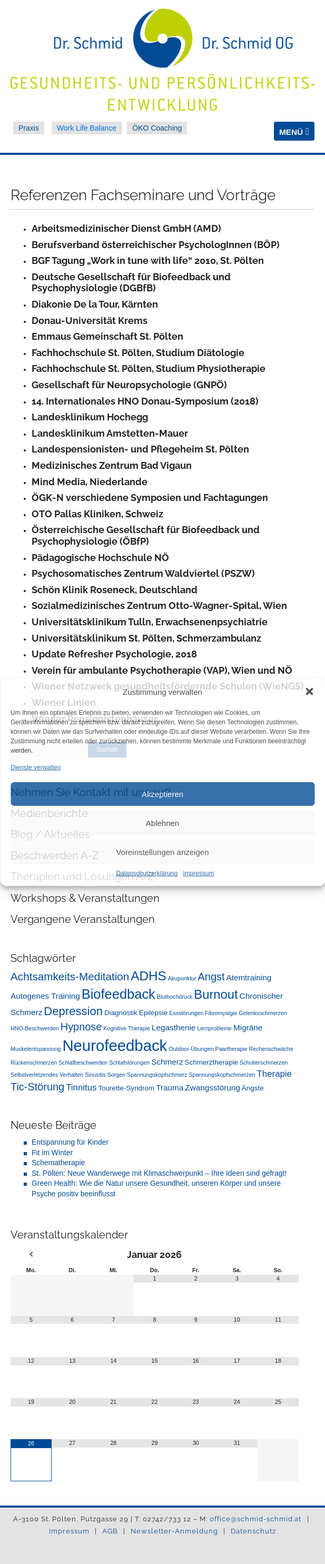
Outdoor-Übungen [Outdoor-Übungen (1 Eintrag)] (191, 1049)
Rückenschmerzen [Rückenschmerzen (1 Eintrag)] (34, 1062)
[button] (309, 691)
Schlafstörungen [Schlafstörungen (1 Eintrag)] (129, 1062)
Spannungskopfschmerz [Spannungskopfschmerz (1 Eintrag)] (157, 1074)
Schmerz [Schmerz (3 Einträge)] (167, 1061)
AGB (111, 1531)
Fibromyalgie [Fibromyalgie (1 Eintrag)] (221, 1013)
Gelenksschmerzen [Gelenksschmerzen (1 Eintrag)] (263, 1013)
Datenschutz (253, 1531)
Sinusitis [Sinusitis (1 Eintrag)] (95, 1074)
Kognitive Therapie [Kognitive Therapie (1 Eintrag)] (126, 1028)
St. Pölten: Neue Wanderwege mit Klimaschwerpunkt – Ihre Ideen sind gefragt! (159, 1173)
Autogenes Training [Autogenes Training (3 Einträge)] (45, 995)
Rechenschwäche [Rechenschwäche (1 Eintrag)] (271, 1049)
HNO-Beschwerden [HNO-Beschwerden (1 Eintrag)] (35, 1028)
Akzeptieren (162, 794)
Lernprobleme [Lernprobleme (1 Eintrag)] (214, 1028)
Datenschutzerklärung (147, 873)
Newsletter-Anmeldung (175, 1531)
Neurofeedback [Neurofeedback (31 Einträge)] (114, 1045)
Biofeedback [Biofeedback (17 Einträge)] (118, 994)
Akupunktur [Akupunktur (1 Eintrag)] (182, 978)
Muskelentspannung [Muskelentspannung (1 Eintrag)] (36, 1049)
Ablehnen (162, 823)
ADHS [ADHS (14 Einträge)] (148, 976)
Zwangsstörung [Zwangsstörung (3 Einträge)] (212, 1087)
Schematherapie (58, 1162)
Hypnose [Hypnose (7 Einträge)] (81, 1026)
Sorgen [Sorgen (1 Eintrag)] (116, 1074)
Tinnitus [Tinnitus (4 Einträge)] (81, 1088)
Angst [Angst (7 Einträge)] (211, 976)
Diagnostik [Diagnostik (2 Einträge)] (120, 1013)
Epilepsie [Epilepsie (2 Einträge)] (153, 1013)
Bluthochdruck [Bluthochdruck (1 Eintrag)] (175, 997)
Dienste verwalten (36, 767)
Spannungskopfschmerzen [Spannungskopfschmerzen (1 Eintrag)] (222, 1074)
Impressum (198, 873)
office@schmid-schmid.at (255, 1519)
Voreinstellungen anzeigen (162, 852)
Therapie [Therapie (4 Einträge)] (274, 1074)
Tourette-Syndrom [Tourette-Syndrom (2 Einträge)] (126, 1088)
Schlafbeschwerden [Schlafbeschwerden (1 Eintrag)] (82, 1062)
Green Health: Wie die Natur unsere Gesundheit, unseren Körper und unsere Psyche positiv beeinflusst (156, 1188)
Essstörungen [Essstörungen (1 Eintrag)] (186, 1013)
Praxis (28, 128)
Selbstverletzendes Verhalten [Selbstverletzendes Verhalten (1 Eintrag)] (47, 1074)
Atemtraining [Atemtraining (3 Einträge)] (248, 977)
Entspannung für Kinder (70, 1142)
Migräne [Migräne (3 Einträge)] (247, 1027)
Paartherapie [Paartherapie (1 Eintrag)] (231, 1049)
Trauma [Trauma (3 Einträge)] (169, 1087)
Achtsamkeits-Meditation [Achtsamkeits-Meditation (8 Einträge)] (70, 976)
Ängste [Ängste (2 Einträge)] (253, 1088)
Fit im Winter (52, 1152)
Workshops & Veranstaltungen (85, 898)
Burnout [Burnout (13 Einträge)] (216, 994)
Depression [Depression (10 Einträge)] (73, 1011)
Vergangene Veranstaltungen (83, 919)
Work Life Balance (86, 128)
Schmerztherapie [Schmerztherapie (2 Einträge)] (212, 1062)
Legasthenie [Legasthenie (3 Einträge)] (173, 1027)
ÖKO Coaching (157, 128)
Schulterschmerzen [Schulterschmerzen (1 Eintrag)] (264, 1062)
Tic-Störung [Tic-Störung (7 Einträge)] (37, 1087)
